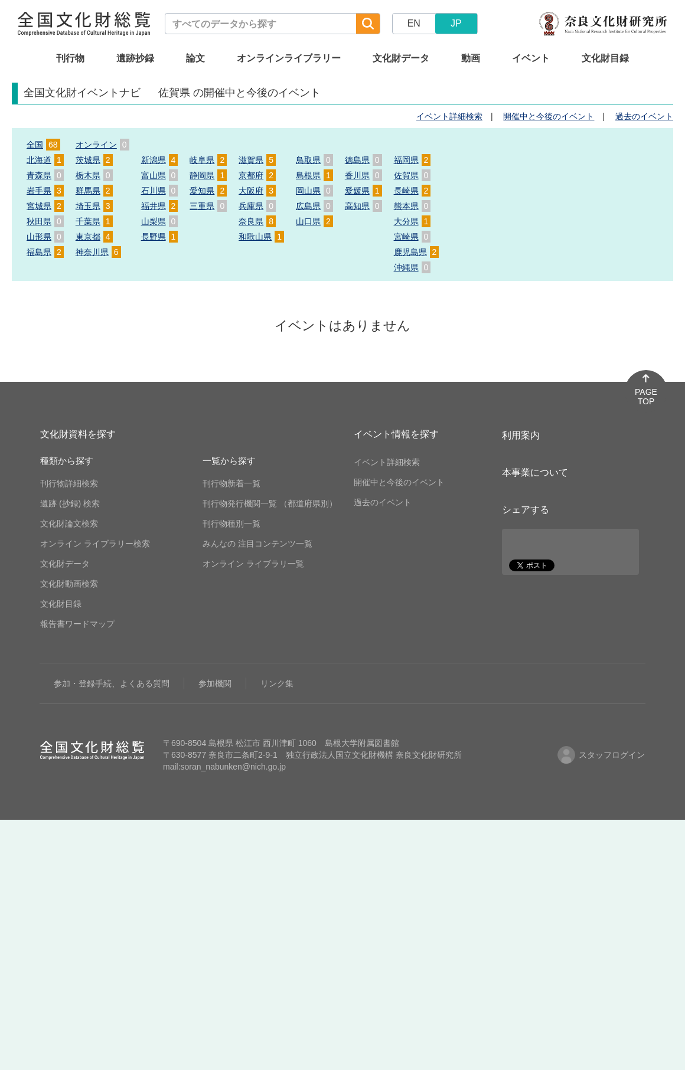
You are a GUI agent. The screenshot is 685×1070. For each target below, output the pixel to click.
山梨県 (159, 221)
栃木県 (94, 175)
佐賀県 (412, 175)
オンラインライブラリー (289, 58)
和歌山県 (261, 236)
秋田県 (45, 221)
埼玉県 (94, 206)
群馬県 (94, 190)
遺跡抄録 (135, 58)
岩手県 (45, 190)
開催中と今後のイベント (548, 116)
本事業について (535, 472)
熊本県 (412, 206)
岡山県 (314, 190)
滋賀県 (257, 160)
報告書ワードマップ (77, 624)
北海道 (45, 160)
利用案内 (521, 435)
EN (413, 23)
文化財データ (401, 58)
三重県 (208, 206)
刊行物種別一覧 (231, 523)
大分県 (412, 221)
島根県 (314, 175)
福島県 (45, 252)
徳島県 (363, 160)
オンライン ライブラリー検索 (95, 543)
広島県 (314, 206)
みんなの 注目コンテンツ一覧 (257, 543)
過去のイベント (644, 116)
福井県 (159, 206)
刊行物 (70, 58)
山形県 (45, 236)
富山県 (159, 175)
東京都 (94, 236)
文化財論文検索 (69, 523)
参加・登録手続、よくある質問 (111, 683)
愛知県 (208, 190)
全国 (43, 144)
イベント (531, 58)
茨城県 (94, 160)
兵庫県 (257, 206)
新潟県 (159, 160)
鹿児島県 (416, 252)
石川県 (159, 190)
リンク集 (276, 683)
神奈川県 (98, 252)
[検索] (368, 24)
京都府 (257, 175)
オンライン (102, 144)
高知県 (363, 206)
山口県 (314, 221)
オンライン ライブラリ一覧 (253, 563)
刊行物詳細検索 (69, 483)
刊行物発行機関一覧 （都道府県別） (270, 503)
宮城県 (45, 206)
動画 (470, 58)
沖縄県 (412, 267)
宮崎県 (412, 236)
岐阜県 (208, 160)
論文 (195, 58)
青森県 (45, 175)
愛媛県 (363, 190)
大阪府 (257, 190)
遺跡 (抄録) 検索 (70, 503)
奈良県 (257, 221)
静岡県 (208, 175)
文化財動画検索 (69, 583)
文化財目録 (605, 58)
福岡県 (412, 160)
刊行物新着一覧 (231, 483)
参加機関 (214, 683)
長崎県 (412, 190)
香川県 (363, 175)
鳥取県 (314, 160)
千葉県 (94, 221)
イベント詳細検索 (449, 116)
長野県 (159, 236)
